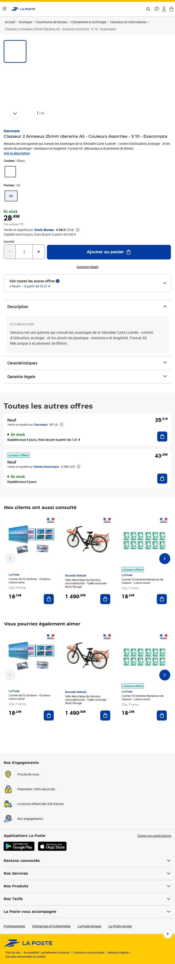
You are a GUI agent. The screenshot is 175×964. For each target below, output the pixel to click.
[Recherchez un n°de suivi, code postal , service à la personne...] (148, 9)
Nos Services (87, 873)
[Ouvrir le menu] (4, 9)
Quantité (9, 241)
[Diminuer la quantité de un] (9, 252)
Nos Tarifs (87, 899)
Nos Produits (87, 886)
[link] (10, 171)
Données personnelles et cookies (25, 956)
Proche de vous (28, 774)
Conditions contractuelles (88, 952)
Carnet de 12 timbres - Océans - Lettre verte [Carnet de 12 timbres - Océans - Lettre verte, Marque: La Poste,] (30, 581)
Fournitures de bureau (51, 22)
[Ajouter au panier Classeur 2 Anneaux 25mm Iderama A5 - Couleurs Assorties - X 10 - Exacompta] (108, 252)
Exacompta (12, 131)
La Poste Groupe (89, 926)
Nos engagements (30, 818)
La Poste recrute (120, 926)
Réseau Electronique (46, 466)
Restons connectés (87, 861)
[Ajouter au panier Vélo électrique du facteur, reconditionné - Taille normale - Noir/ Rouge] (105, 599)
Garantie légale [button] (87, 267)
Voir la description (17, 153)
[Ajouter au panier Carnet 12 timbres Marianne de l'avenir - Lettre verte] (161, 599)
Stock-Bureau (44, 230)
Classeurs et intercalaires (128, 22)
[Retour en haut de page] (167, 934)
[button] (156, 9)
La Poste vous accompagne (87, 911)
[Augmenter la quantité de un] (38, 252)
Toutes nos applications (154, 835)
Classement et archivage (88, 22)
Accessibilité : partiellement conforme (46, 952)
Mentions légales (118, 952)
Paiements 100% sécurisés (36, 789)
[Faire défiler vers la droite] (164, 558)
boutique (25, 22)
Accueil (10, 22)
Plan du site (12, 952)
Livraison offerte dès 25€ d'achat (40, 804)
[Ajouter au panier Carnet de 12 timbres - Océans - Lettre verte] (48, 599)
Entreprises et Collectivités (51, 926)
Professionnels (14, 926)
